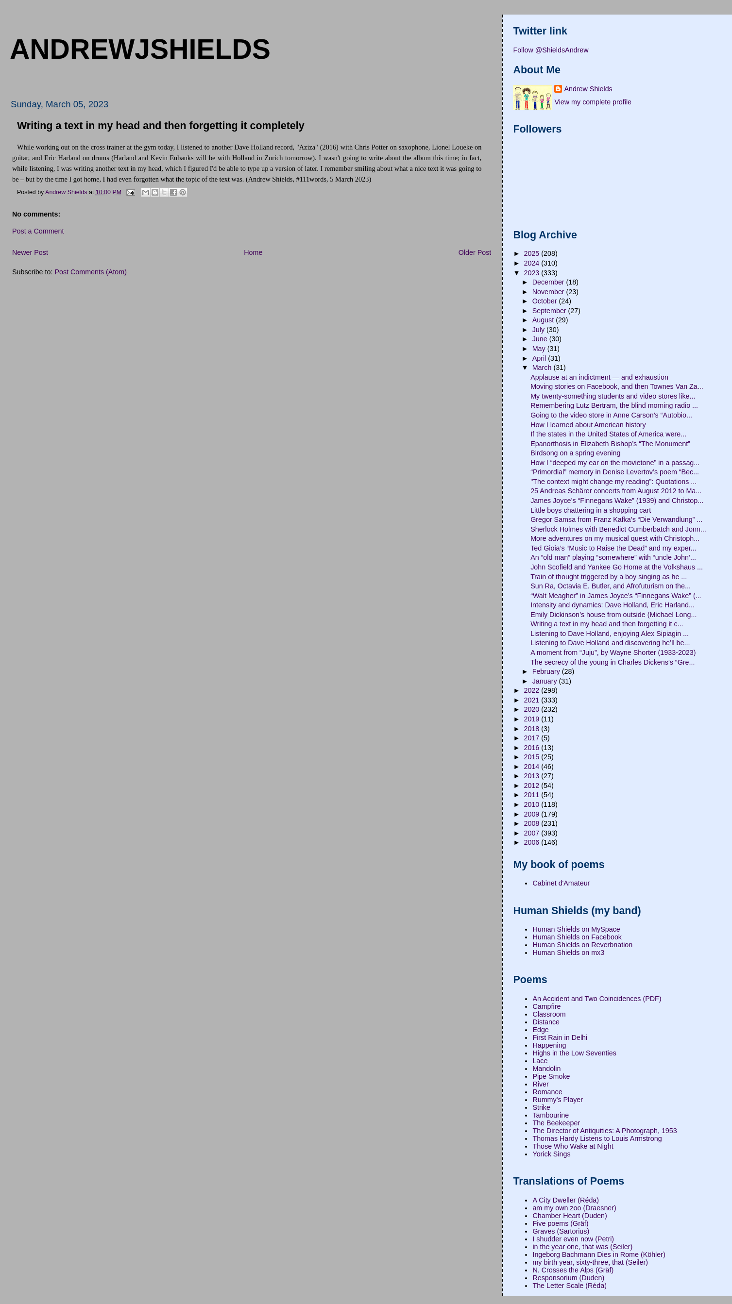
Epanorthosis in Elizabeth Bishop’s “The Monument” (610, 444)
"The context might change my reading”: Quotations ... (613, 481)
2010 (533, 804)
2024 (533, 263)
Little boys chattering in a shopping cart (590, 510)
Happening (549, 1045)
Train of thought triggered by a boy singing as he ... (608, 577)
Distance (546, 1022)
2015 (533, 757)
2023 (533, 273)
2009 (533, 814)
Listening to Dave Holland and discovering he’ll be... (610, 643)
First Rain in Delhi (559, 1037)
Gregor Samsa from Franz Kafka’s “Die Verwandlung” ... (616, 519)
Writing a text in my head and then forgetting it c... (606, 624)
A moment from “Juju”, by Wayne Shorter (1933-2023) (613, 652)
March (543, 367)
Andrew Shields (588, 89)
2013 (533, 776)
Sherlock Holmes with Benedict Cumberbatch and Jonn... (618, 529)
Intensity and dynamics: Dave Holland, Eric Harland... (612, 605)
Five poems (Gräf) (560, 1223)
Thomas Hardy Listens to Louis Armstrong (597, 1138)
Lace (539, 1061)
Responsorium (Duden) (568, 1278)
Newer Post (30, 252)
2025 (533, 253)
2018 (533, 729)
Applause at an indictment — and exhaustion (599, 377)
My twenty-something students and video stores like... (612, 396)
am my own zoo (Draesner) (574, 1208)
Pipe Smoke (551, 1076)
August (544, 320)
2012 (533, 785)
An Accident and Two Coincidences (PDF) (596, 999)
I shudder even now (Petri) (573, 1239)
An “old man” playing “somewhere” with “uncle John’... (613, 557)
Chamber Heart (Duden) (569, 1216)
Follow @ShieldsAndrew (550, 50)
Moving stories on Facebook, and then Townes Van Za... (616, 386)
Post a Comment (38, 231)
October (545, 301)
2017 (533, 738)
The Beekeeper (556, 1123)
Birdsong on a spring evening (575, 453)
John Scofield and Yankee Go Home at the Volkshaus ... (616, 567)
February (547, 671)
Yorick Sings (551, 1154)
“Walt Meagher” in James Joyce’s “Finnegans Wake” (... (615, 596)
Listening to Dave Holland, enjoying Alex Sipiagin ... (609, 633)
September (550, 311)
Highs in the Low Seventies (574, 1053)
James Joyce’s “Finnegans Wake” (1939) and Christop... (616, 500)
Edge (540, 1030)
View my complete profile (592, 102)
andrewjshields (140, 49)
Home (253, 252)
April (540, 358)
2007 (533, 833)
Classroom (548, 1014)
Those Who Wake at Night (572, 1146)
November (549, 292)
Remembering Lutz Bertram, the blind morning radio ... (614, 405)
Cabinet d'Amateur (561, 883)
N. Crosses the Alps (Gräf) (572, 1270)
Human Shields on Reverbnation (582, 945)
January (545, 681)
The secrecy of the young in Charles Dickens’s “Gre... (612, 662)
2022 (533, 690)
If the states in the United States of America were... (608, 434)
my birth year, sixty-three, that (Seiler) (590, 1262)
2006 (533, 842)
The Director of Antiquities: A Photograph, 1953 (604, 1131)
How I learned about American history (588, 425)
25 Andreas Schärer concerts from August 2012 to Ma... (615, 491)
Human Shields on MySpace (576, 929)
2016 (533, 748)
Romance (547, 1092)
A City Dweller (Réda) (565, 1200)
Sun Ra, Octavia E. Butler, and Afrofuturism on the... (610, 586)
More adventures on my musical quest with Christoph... (614, 538)
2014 (533, 766)
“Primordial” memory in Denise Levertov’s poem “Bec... (614, 472)
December (549, 282)
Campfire (546, 1006)
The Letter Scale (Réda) (569, 1285)
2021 (533, 700)
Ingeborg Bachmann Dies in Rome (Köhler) (598, 1254)
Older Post (475, 252)
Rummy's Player (557, 1099)
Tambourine (550, 1115)
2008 (533, 823)
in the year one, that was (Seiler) (582, 1247)
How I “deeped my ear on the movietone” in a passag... (614, 463)
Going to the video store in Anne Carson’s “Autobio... (611, 415)
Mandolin (546, 1068)
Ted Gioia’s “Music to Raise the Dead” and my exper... (613, 548)
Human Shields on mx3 (568, 952)
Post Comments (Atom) (90, 272)
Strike (541, 1107)
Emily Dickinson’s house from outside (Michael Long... (613, 615)
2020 (533, 709)
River (540, 1084)
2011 (533, 795)
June (540, 339)
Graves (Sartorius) (560, 1231)
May (539, 348)
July (539, 330)
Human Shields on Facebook (577, 937)
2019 (533, 719)
